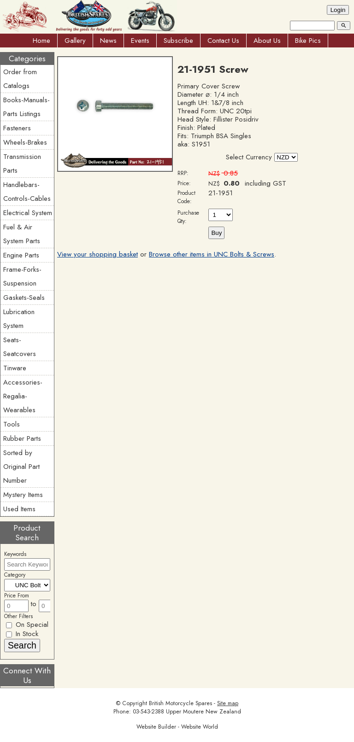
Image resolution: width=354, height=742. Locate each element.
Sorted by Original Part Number (21, 466)
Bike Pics (308, 40)
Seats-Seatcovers (19, 347)
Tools (11, 424)
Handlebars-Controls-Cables (27, 192)
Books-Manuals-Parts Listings (26, 107)
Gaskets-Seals (24, 297)
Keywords (15, 554)
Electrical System (27, 213)
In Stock (22, 634)
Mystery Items (23, 495)
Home (41, 40)
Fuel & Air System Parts (21, 234)
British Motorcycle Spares (180, 703)
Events (140, 40)
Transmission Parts (22, 163)
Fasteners (17, 128)
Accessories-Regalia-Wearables (22, 396)
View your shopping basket (97, 254)
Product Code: (186, 197)
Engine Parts (21, 255)
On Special (27, 624)
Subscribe (178, 40)
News (108, 40)
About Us (267, 40)
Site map (227, 703)
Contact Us (223, 40)
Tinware (14, 368)
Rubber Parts (22, 438)
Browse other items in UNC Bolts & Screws (211, 254)
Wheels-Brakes (25, 142)
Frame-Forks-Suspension (22, 276)
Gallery (75, 40)
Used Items (19, 509)
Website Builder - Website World (177, 727)
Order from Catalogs (20, 79)
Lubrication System (19, 319)
